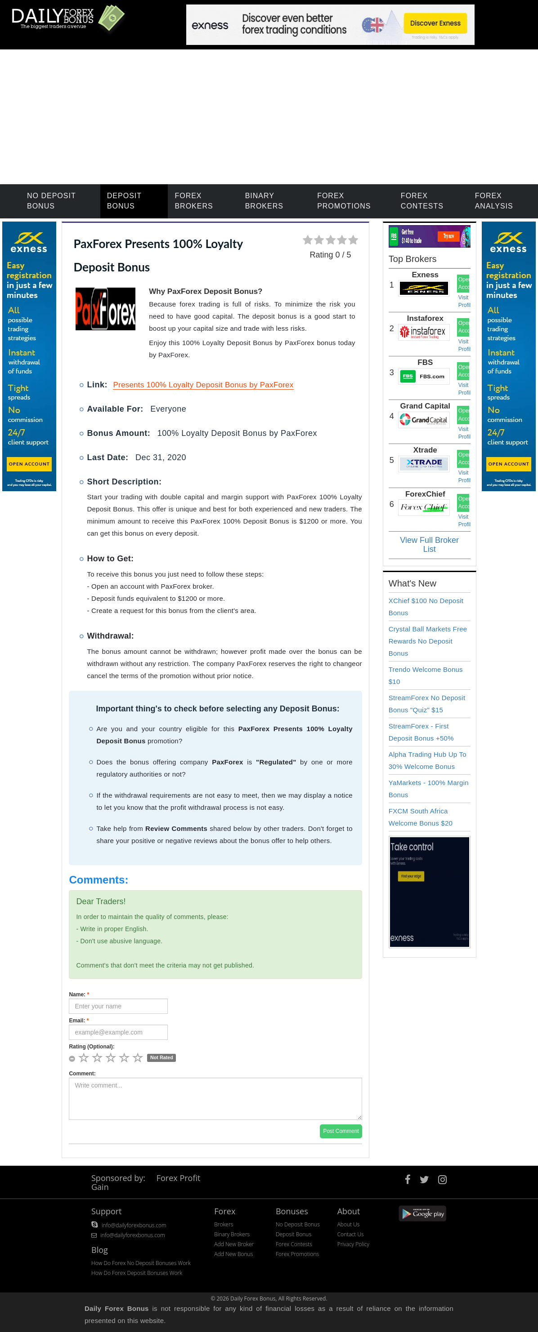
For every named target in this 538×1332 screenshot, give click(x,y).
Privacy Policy (353, 1244)
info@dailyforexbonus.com (134, 1225)
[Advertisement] (269, 117)
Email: (79, 1020)
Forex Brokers (194, 201)
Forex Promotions (344, 201)
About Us (348, 1224)
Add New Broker (234, 1244)
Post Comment (341, 1131)
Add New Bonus (233, 1254)
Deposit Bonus (124, 201)
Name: (79, 994)
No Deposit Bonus (51, 201)
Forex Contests (422, 201)
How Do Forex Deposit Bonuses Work (136, 1273)
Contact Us (350, 1234)
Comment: (82, 1073)
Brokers (223, 1224)
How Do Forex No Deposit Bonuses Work (141, 1263)
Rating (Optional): (91, 1046)
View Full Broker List (429, 545)
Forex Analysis (494, 201)
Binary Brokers (264, 201)
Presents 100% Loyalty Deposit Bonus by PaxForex (203, 385)
